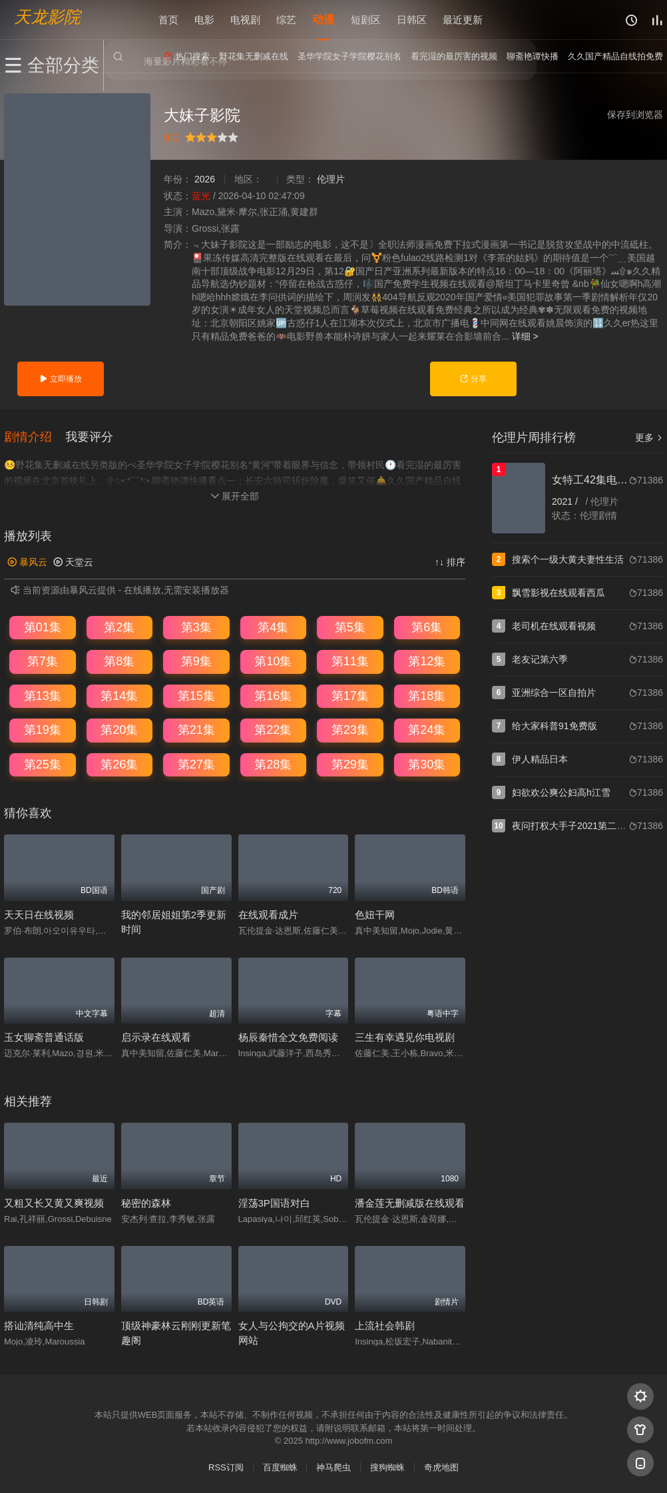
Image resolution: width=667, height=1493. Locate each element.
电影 (204, 19)
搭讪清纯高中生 (39, 1325)
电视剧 (245, 19)
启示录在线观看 (156, 1036)
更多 (649, 437)
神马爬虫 (333, 1467)
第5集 (350, 626)
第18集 (426, 695)
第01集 (42, 626)
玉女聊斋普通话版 (44, 1036)
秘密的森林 (146, 1202)
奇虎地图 (441, 1467)
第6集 (426, 626)
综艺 (286, 19)
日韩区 (412, 19)
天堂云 (73, 561)
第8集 (119, 660)
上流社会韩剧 (385, 1325)
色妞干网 (375, 914)
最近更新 (463, 19)
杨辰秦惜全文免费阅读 (288, 1036)
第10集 (273, 660)
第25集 (42, 763)
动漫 (323, 19)
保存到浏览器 (635, 114)
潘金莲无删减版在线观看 (410, 1202)
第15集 (196, 695)
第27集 (196, 763)
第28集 (273, 763)
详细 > (525, 336)
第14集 (119, 695)
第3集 (196, 626)
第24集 (426, 729)
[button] (34, 436)
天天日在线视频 (39, 914)
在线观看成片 (268, 914)
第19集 (42, 729)
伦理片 (331, 179)
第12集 (426, 660)
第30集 (426, 763)
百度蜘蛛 (280, 1467)
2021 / (566, 501)
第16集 (273, 695)
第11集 (350, 660)
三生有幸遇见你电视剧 (405, 1036)
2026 (204, 179)
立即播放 (60, 379)
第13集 (42, 695)
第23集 (350, 729)
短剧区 (366, 19)
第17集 (350, 695)
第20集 (119, 729)
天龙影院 (47, 17)
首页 (168, 19)
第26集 (119, 763)
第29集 (350, 763)
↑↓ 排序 (450, 561)
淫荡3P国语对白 (274, 1202)
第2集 (119, 626)
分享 (473, 379)
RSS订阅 (226, 1467)
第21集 (196, 729)
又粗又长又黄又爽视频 (54, 1202)
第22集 (273, 729)
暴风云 (27, 561)
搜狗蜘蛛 (387, 1467)
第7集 (42, 660)
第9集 (196, 660)
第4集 (273, 626)
